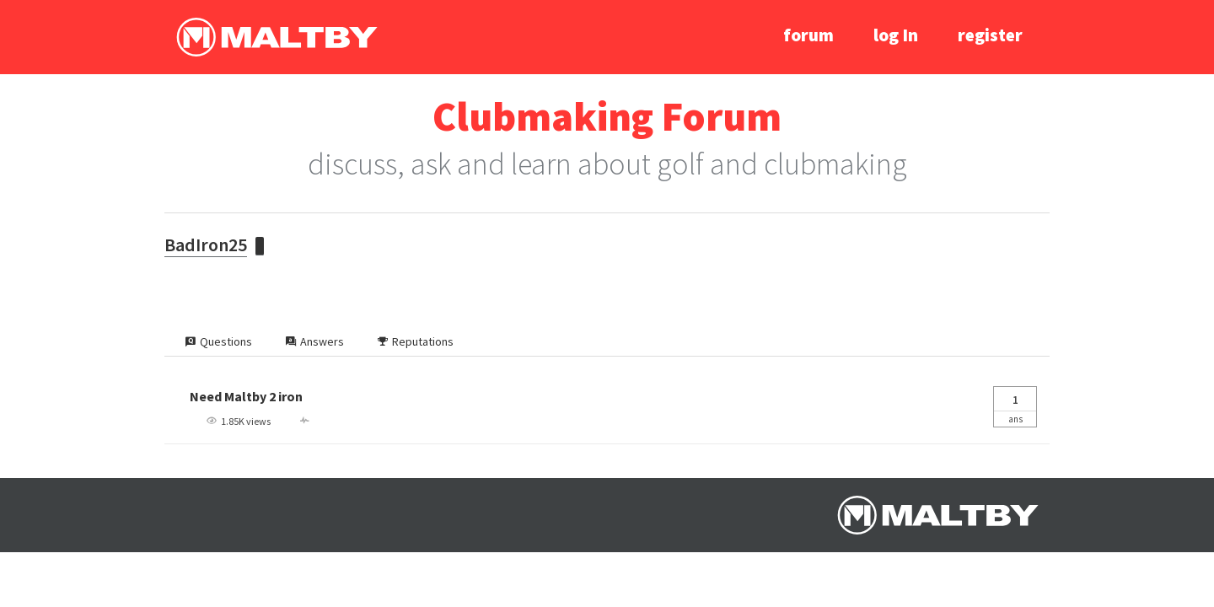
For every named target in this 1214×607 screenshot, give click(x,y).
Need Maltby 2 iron (246, 396)
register (990, 35)
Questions (218, 341)
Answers (315, 341)
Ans (1015, 406)
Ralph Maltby (276, 37)
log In (895, 35)
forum (808, 35)
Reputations (416, 341)
